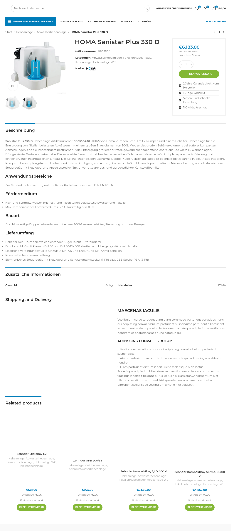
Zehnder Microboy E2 (32, 454)
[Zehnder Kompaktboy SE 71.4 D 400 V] (200, 438)
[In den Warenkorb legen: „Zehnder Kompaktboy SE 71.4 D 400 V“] (200, 507)
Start (8, 32)
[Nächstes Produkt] (223, 32)
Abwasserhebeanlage (52, 32)
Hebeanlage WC (104, 62)
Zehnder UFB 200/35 (87, 460)
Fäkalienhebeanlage (137, 57)
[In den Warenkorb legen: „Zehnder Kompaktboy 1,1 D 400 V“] (144, 507)
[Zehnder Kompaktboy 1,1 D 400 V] (143, 438)
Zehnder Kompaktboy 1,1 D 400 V (143, 471)
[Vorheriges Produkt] (215, 32)
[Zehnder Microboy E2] (31, 429)
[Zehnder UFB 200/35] (87, 432)
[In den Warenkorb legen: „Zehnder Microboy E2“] (31, 507)
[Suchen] (80, 8)
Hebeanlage (24, 32)
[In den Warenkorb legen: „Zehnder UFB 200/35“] (87, 507)
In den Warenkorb (199, 73)
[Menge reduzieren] (181, 64)
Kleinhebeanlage (31, 466)
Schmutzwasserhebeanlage (87, 469)
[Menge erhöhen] (191, 64)
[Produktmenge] (186, 64)
